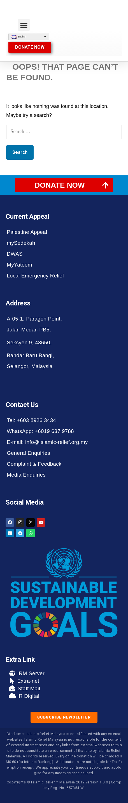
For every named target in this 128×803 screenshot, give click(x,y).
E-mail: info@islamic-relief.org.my (47, 442)
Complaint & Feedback (34, 464)
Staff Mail (28, 688)
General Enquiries (28, 453)
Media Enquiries (26, 475)
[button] (24, 25)
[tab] (64, 185)
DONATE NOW (60, 185)
